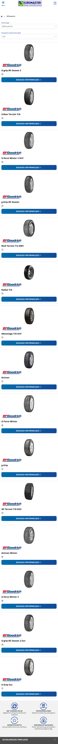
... (4, 16)
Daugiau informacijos (27, 79)
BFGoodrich (11, 16)
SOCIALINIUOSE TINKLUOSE (29, 740)
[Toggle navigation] (3, 3)
